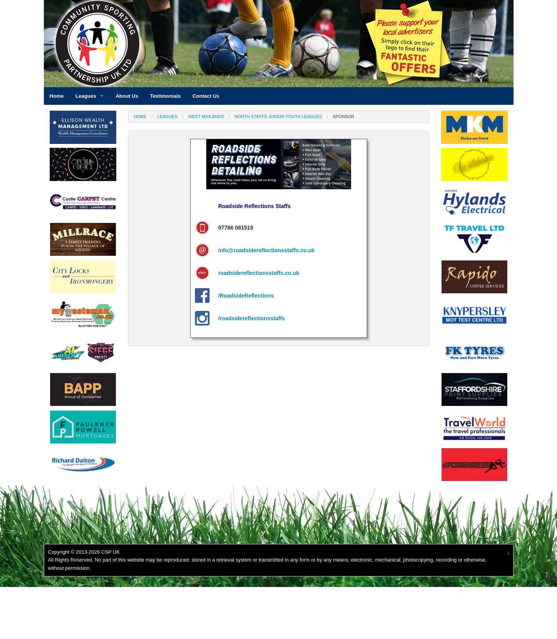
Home (140, 116)
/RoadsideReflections (246, 296)
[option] (83, 204)
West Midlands (206, 116)
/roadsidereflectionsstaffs (251, 318)
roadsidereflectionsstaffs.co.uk (258, 273)
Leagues (167, 116)
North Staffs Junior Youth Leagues (278, 116)
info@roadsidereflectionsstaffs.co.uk (266, 250)
